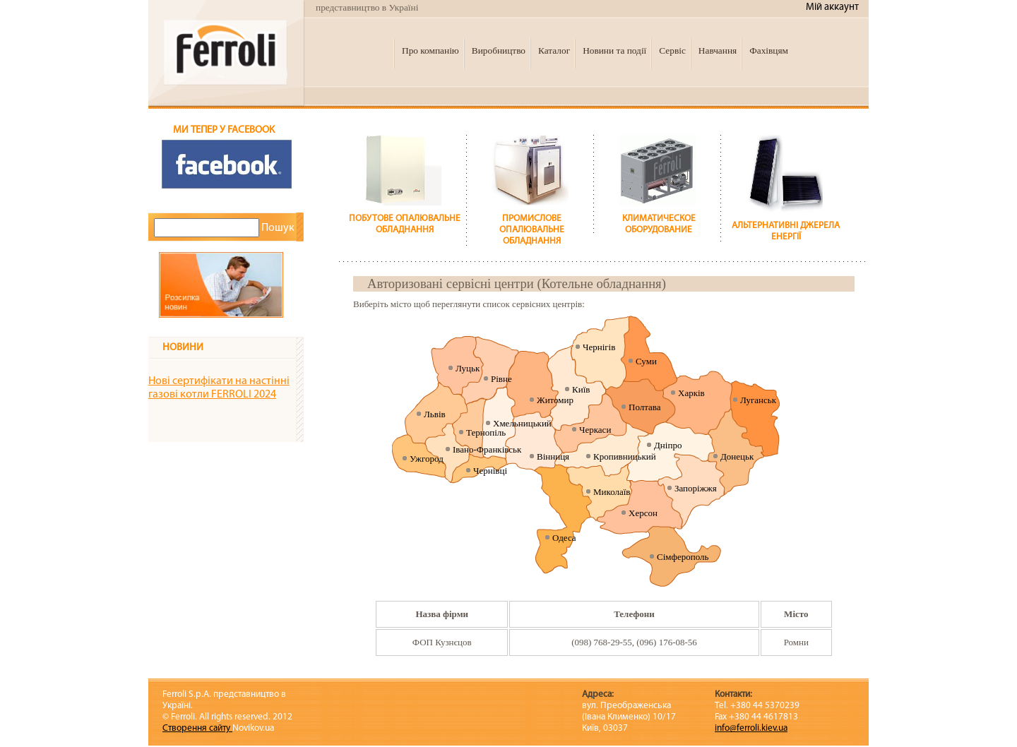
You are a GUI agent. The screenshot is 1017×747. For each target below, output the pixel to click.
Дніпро (668, 445)
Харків (691, 393)
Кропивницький (624, 456)
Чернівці (490, 470)
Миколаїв (612, 491)
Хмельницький (522, 423)
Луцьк (468, 368)
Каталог (554, 50)
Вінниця (553, 456)
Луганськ (758, 400)
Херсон (643, 513)
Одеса (564, 537)
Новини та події (614, 50)
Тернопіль (486, 432)
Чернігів (599, 347)
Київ (581, 389)
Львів (435, 414)
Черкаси (595, 429)
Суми (646, 361)
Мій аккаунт (832, 7)
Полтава (645, 407)
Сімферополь (682, 556)
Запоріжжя (695, 488)
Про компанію (430, 50)
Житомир (555, 400)
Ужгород (427, 458)
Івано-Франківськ (487, 449)
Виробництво (498, 50)
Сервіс (672, 50)
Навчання (717, 50)
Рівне (501, 379)
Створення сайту (197, 728)
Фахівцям (768, 50)
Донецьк (737, 456)
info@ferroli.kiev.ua (751, 728)
